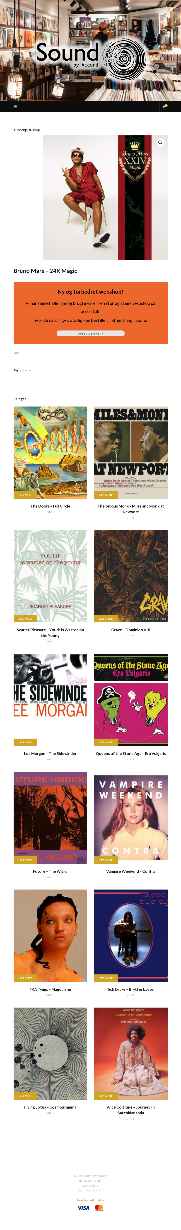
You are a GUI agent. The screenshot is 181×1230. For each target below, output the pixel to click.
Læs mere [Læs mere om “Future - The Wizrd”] (26, 860)
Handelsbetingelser (90, 1200)
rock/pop (26, 370)
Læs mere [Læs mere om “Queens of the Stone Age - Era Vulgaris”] (106, 742)
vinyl (18, 352)
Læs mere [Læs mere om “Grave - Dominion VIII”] (106, 618)
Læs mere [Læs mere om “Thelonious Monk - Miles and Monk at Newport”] (106, 494)
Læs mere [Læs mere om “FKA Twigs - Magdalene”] (26, 978)
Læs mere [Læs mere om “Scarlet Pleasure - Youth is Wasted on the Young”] (26, 618)
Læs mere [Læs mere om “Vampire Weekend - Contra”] (106, 860)
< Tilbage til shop (27, 130)
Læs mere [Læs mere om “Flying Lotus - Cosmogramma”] (26, 1095)
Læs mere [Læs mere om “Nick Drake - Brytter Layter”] (106, 978)
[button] (160, 142)
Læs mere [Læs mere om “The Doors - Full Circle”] (26, 494)
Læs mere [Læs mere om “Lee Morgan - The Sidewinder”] (26, 742)
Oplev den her (90, 333)
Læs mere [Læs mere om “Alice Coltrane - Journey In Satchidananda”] (106, 1095)
